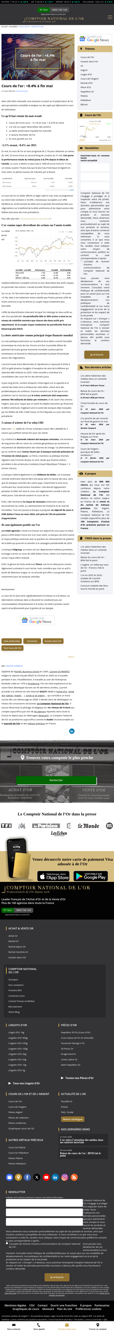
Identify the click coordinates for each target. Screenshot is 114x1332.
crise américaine (11, 641)
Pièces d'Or (69, 1025)
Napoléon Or (87, 91)
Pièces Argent (15, 1112)
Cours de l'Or (87, 57)
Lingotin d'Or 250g (17, 1043)
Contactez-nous (16, 996)
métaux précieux (36, 723)
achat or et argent (35, 695)
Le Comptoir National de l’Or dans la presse (57, 814)
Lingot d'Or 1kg (16, 1032)
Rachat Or (13, 941)
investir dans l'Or (53, 641)
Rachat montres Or (18, 952)
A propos (90, 473)
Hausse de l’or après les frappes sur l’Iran (93, 435)
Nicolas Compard (88, 428)
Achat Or (13, 936)
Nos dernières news (75, 1129)
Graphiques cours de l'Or (21, 1128)
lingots (17, 695)
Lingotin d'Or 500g (17, 1038)
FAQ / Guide (67, 1112)
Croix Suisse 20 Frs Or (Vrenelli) (77, 1038)
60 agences (40, 711)
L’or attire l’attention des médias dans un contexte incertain (94, 378)
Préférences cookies (88, 1306)
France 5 (69, 825)
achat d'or (62, 691)
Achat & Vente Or (20, 928)
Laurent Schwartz (21, 91)
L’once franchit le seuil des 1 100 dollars (66, 1316)
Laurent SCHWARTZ (59, 671)
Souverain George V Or (73, 1043)
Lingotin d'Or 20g (17, 1059)
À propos (13, 979)
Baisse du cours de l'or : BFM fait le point (93, 559)
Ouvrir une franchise (63, 1302)
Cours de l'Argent (89, 78)
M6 (22, 825)
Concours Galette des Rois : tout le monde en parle (95, 587)
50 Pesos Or (67, 1048)
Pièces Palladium (17, 1163)
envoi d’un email (10, 1290)
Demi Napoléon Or (70, 1065)
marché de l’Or (12, 723)
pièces (10, 695)
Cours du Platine (17, 1147)
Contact (43, 1302)
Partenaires (102, 1302)
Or (82, 65)
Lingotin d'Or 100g (17, 1048)
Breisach (43, 715)
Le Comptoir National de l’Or (53, 703)
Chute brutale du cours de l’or (94, 405)
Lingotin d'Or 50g (17, 1054)
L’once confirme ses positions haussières (29, 1316)
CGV (32, 1302)
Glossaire (48, 1306)
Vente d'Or (59, 899)
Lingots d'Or (17, 1025)
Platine (84, 95)
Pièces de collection (18, 1117)
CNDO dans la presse (98, 538)
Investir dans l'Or (89, 61)
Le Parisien (46, 825)
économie (32, 641)
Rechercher (85, 781)
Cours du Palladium (18, 1152)
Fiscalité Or (66, 1101)
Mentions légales (15, 1302)
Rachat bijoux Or (17, 946)
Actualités (13, 26)
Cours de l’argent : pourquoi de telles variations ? (90, 451)
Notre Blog (14, 1012)
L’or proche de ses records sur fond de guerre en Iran (94, 420)
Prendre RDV (15, 990)
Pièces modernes (17, 1123)
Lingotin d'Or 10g (17, 1065)
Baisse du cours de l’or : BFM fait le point (93, 392)
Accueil (4, 26)
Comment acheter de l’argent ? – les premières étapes (25, 1313)
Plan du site (64, 1306)
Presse (101, 385)
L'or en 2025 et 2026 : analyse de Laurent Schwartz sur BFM (92, 578)
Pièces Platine (15, 1158)
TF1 (6, 825)
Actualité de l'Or (73, 1094)
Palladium (86, 100)
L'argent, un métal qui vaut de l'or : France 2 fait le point (94, 567)
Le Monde (88, 825)
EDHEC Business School (27, 671)
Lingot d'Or (86, 74)
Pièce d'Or (86, 87)
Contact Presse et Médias (21, 1001)
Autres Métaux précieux (25, 1140)
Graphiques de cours (26, 1306)
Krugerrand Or (68, 1054)
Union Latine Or (69, 1059)
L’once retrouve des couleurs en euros (26, 1320)
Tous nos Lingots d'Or (22, 1083)
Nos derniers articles (98, 367)
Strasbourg (33, 683)
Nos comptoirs (16, 985)
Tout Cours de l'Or (12, 648)
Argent (84, 70)
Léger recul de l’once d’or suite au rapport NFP (71, 1313)
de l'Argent (41, 1094)
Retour (71, 656)
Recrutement (15, 1006)
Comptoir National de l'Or (92, 412)
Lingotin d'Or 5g (16, 1070)
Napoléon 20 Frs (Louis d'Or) (75, 1032)
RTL (109, 825)
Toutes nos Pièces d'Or (75, 1077)
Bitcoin (84, 104)
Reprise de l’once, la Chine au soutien (60, 1320)
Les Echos (59, 833)
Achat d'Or (34, 899)
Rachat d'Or (87, 82)
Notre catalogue (71, 1119)
